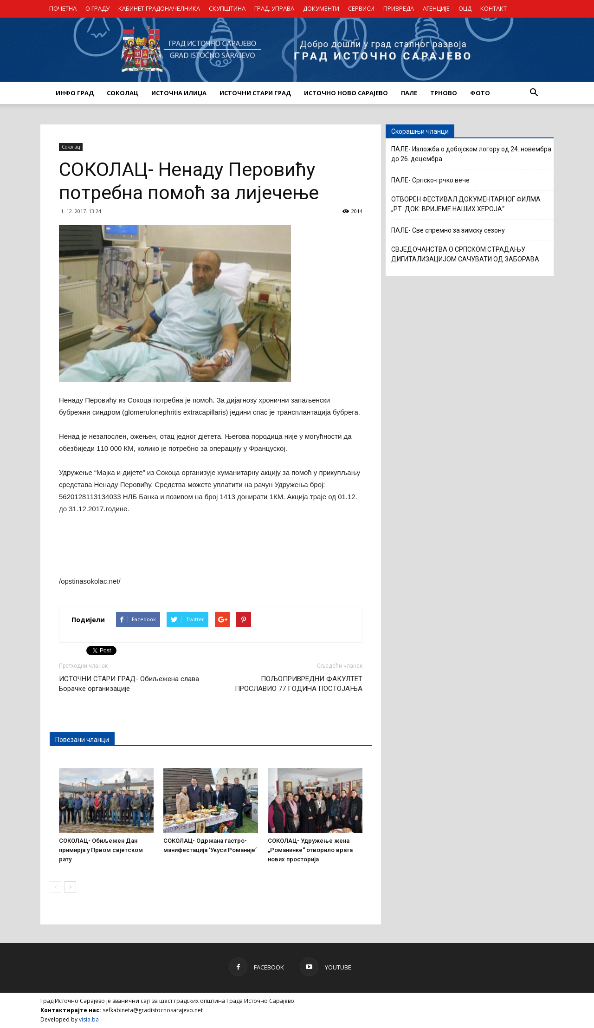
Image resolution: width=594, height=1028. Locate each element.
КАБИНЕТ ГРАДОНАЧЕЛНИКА (159, 8)
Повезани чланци (82, 739)
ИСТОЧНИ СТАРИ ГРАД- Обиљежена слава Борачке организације (129, 684)
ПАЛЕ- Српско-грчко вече (430, 180)
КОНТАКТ (493, 8)
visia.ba (89, 1019)
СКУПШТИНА (227, 8)
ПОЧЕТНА (63, 8)
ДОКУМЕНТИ (321, 8)
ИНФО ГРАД (75, 93)
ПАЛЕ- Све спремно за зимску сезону (448, 230)
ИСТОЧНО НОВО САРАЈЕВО (346, 93)
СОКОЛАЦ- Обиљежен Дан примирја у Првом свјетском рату (101, 850)
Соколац (71, 146)
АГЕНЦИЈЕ (436, 8)
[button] (534, 93)
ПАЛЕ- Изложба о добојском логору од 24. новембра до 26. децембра (471, 154)
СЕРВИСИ (361, 8)
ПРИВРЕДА (398, 8)
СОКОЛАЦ (122, 93)
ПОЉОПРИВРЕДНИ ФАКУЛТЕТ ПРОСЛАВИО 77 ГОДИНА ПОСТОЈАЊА (298, 684)
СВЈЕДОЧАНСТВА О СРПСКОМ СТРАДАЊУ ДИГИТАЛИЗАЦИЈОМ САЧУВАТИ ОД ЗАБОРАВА (465, 254)
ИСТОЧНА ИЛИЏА (179, 93)
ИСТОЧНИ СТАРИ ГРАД (255, 93)
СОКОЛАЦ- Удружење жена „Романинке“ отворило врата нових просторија (310, 850)
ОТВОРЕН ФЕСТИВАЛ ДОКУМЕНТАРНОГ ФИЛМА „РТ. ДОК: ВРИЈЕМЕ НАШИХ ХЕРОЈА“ (466, 204)
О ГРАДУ (97, 8)
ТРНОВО (443, 93)
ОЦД (464, 8)
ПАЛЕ (409, 93)
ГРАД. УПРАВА (274, 8)
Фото (480, 93)
